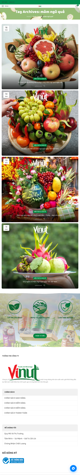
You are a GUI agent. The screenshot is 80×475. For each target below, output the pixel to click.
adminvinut (38, 86)
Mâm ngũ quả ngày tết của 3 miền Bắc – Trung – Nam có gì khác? (40, 215)
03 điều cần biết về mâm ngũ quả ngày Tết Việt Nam (40, 148)
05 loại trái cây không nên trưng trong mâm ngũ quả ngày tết (40, 82)
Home (29, 16)
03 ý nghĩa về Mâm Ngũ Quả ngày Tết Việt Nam (40, 281)
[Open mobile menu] (5, 6)
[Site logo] (40, 6)
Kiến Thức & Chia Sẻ (40, 79)
